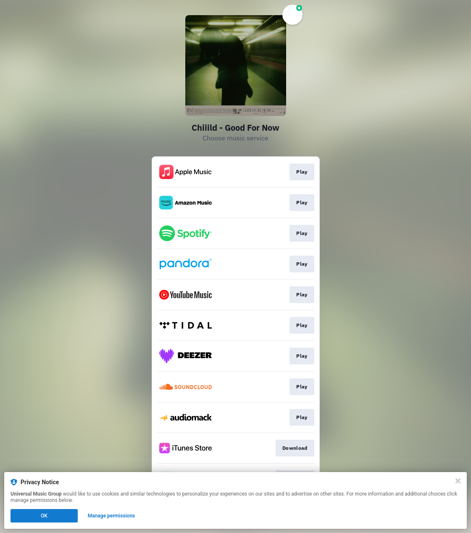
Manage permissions (111, 516)
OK (44, 516)
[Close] (458, 481)
